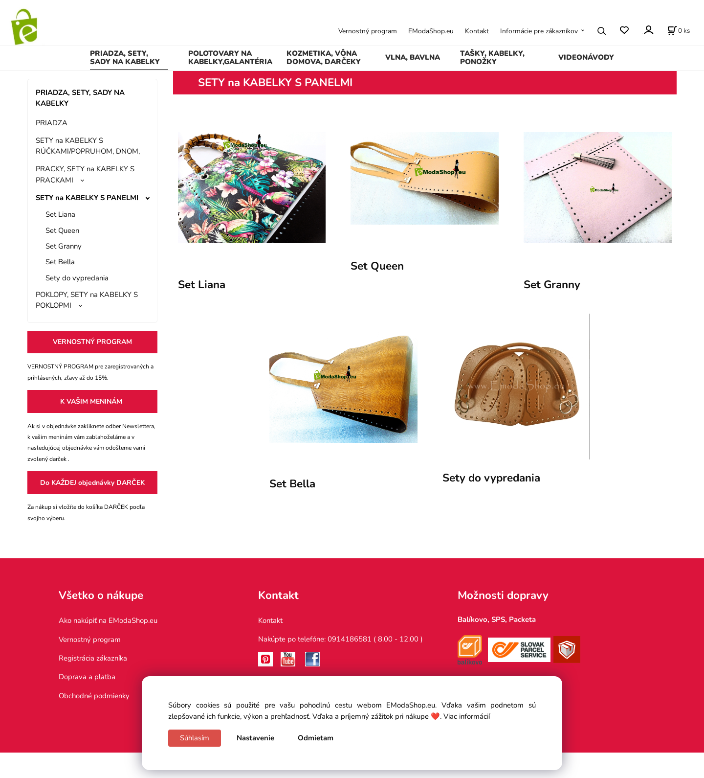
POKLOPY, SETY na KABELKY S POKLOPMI (87, 300)
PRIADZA (51, 123)
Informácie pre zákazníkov (539, 31)
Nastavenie (255, 738)
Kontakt (477, 31)
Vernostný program (367, 31)
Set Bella (60, 262)
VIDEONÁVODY (586, 57)
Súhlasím (194, 738)
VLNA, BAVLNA (412, 57)
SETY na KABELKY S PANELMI (87, 198)
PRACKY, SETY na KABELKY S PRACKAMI (85, 174)
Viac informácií (466, 716)
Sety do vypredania (77, 278)
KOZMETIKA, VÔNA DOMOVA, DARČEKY (323, 57)
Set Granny (63, 246)
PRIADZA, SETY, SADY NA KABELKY (125, 57)
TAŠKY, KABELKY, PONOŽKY (492, 57)
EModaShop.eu (431, 31)
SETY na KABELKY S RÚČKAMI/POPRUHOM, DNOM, (88, 146)
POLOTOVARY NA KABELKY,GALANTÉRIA (230, 57)
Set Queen (62, 230)
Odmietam (315, 738)
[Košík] (678, 31)
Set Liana (60, 214)
